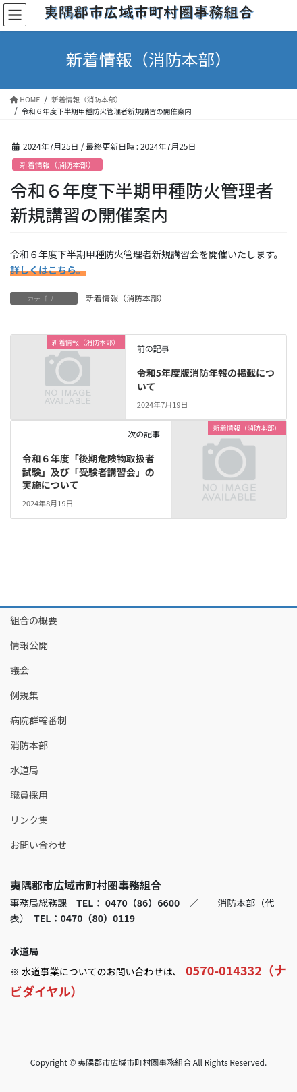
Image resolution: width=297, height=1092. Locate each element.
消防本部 (29, 745)
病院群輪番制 (38, 720)
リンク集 (29, 819)
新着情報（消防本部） (57, 164)
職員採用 (29, 794)
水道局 (24, 770)
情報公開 (29, 645)
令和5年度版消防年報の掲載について (206, 379)
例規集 (24, 695)
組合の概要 (33, 620)
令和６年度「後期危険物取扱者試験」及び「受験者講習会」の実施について (88, 471)
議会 (19, 670)
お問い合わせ (38, 844)
